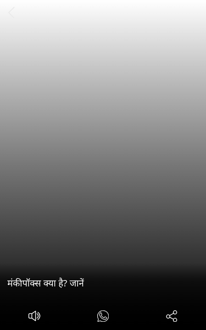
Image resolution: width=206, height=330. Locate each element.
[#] (103, 317)
